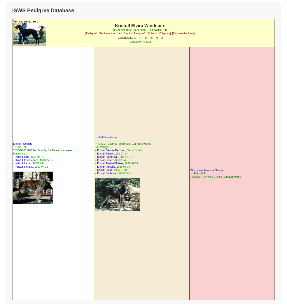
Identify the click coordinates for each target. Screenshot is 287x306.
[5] (146, 37)
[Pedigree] (91, 33)
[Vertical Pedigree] (134, 33)
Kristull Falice (105, 153)
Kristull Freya (104, 170)
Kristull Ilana (23, 163)
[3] (135, 37)
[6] (151, 37)
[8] (161, 37)
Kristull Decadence (106, 137)
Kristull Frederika (107, 156)
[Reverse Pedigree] (183, 33)
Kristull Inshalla (24, 166)
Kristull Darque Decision (111, 150)
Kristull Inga (22, 156)
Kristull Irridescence (27, 160)
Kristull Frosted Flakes (110, 163)
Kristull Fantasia (106, 173)
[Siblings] (152, 33)
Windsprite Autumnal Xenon (206, 170)
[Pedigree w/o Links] (110, 33)
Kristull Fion (104, 160)
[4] (141, 37)
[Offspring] (165, 33)
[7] (156, 37)
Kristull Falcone (106, 166)
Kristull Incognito (22, 143)
